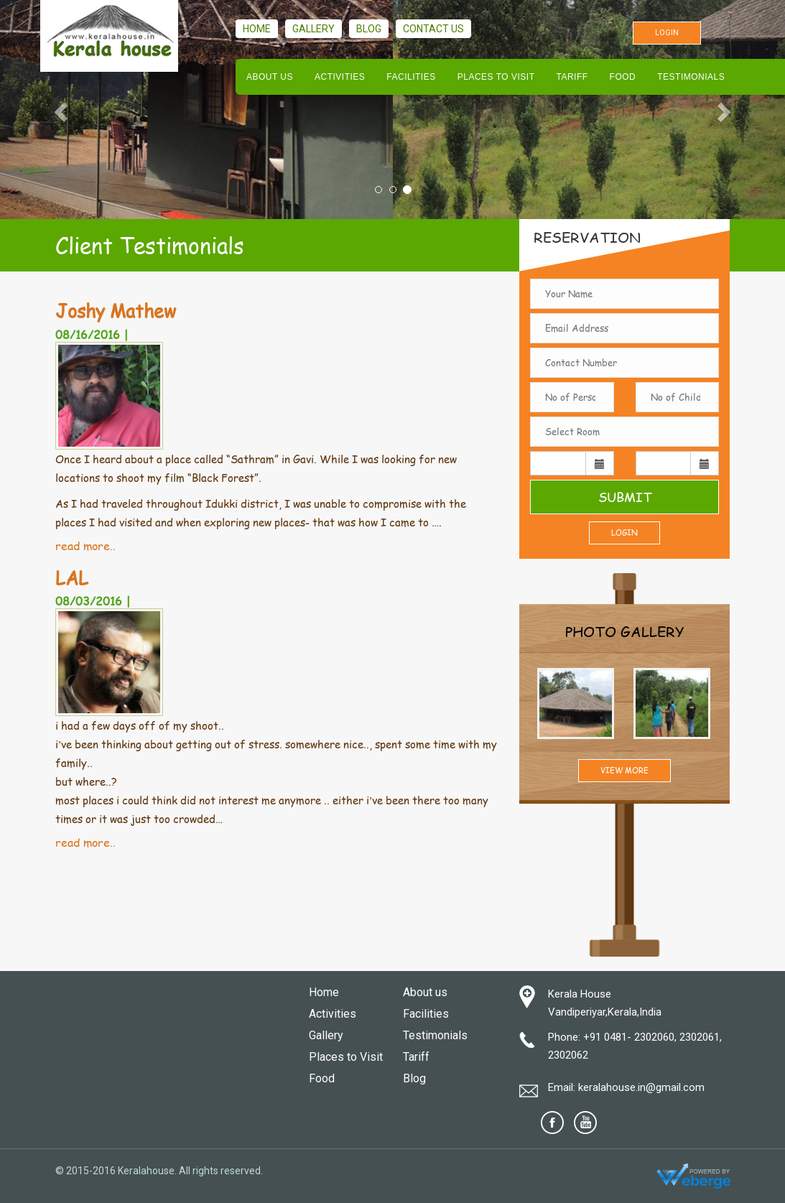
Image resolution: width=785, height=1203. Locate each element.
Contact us (433, 28)
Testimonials (691, 77)
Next (646, 740)
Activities (340, 77)
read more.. (85, 545)
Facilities (410, 77)
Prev (620, 740)
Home (257, 28)
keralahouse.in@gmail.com (641, 1087)
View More (624, 770)
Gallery (313, 28)
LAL (71, 577)
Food (623, 77)
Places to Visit (496, 77)
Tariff (571, 77)
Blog (368, 28)
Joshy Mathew (115, 309)
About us (269, 77)
